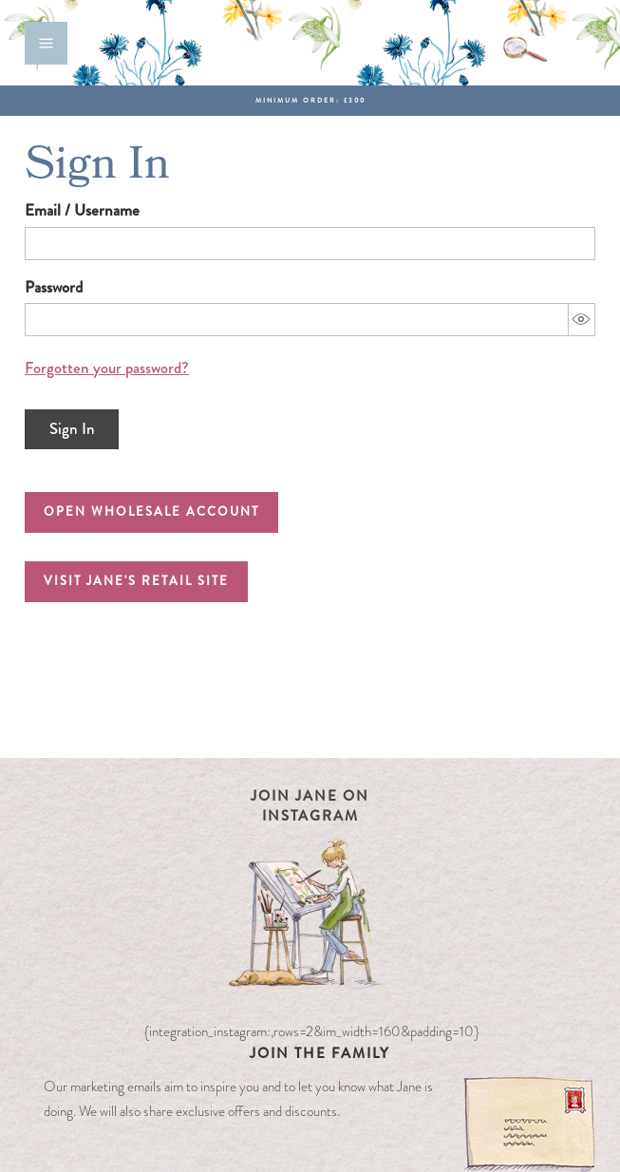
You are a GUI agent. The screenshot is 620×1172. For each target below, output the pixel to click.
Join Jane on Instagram (310, 805)
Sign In (72, 429)
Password (54, 287)
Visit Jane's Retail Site (136, 581)
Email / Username (82, 210)
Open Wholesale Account (151, 511)
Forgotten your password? (107, 368)
